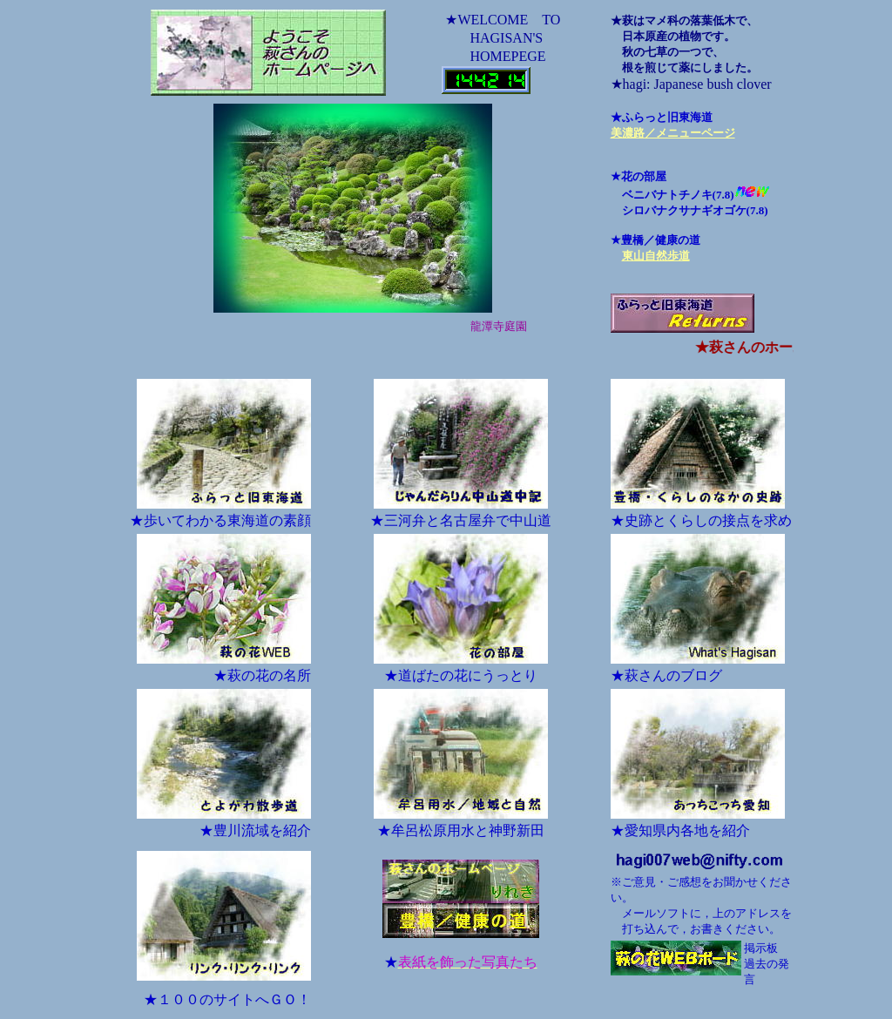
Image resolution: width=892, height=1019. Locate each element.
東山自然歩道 (656, 255)
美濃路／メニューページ (673, 132)
